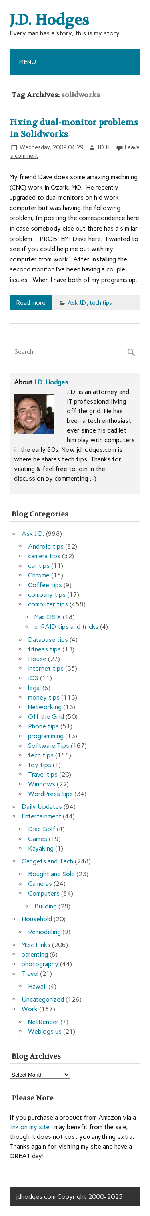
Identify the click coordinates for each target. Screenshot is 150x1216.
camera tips (44, 556)
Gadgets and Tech (47, 861)
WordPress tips (50, 794)
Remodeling (44, 932)
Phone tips (43, 726)
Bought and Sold (51, 874)
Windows (41, 784)
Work (30, 1009)
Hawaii (37, 986)
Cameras (40, 884)
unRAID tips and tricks (66, 626)
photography (40, 964)
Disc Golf (41, 829)
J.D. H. (104, 147)
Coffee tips (45, 585)
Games (37, 839)
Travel (30, 973)
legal (34, 688)
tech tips (101, 302)
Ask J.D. (77, 302)
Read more (31, 302)
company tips (47, 594)
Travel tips (43, 774)
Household (37, 919)
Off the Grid (46, 716)
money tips (44, 697)
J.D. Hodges (51, 382)
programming (46, 736)
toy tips (39, 765)
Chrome (39, 575)
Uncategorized (43, 999)
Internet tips (46, 668)
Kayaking (41, 848)
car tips (39, 565)
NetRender (43, 1022)
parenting (35, 954)
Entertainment (41, 816)
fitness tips (44, 649)
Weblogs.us (45, 1031)
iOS (33, 678)
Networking (45, 707)
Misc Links (36, 945)
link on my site (30, 1127)
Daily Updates (42, 806)
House (37, 659)
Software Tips (48, 745)
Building (45, 906)
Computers (44, 893)
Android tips (46, 546)
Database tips (48, 639)
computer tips (48, 604)
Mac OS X (47, 617)
